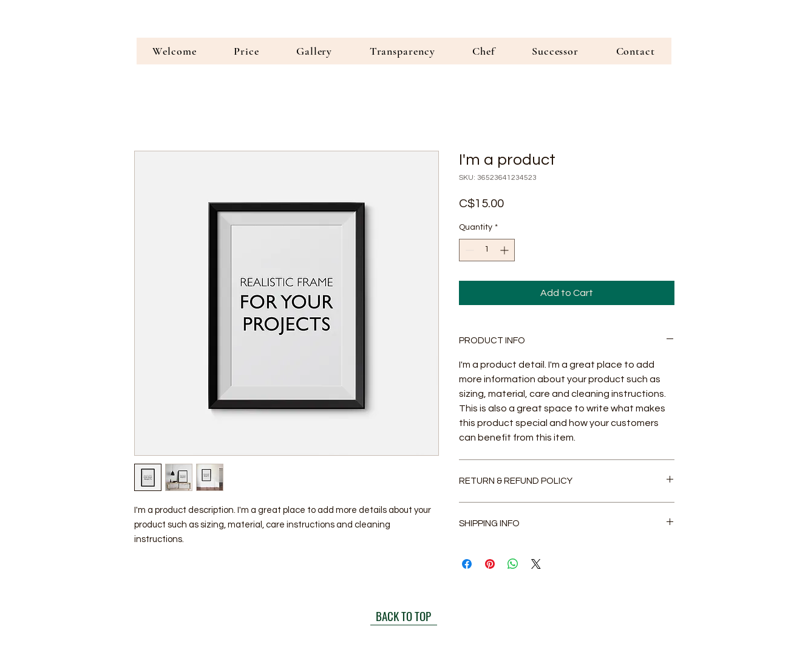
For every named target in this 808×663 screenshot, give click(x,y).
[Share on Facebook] (467, 564)
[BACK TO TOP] (403, 616)
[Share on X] (536, 564)
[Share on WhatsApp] (513, 564)
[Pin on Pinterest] (490, 564)
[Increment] (505, 250)
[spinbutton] (487, 250)
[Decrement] (468, 250)
